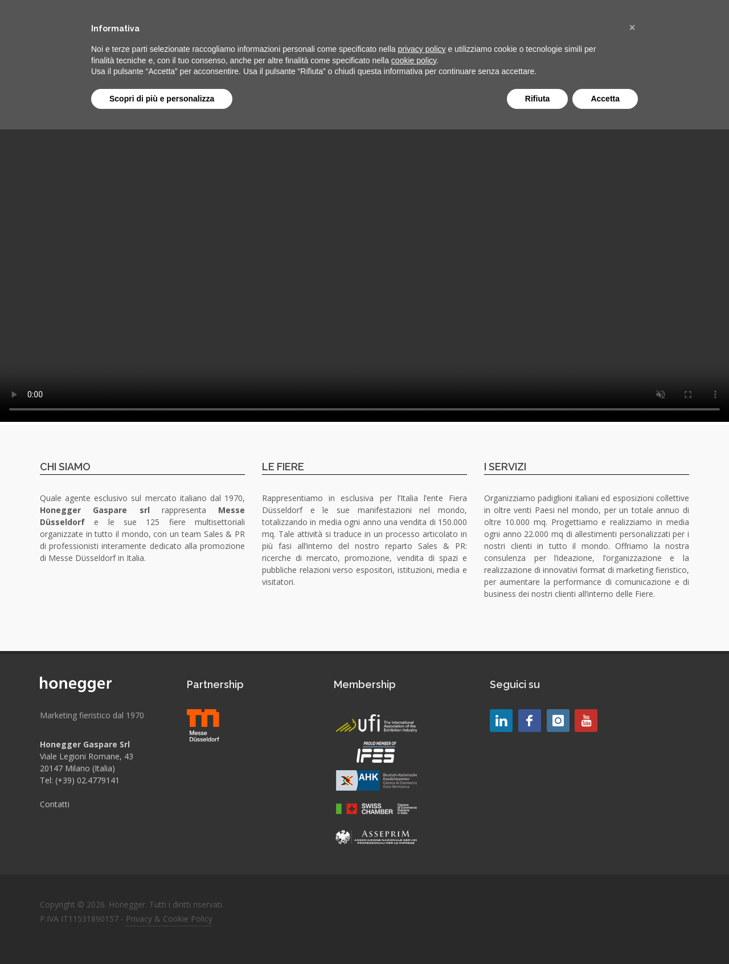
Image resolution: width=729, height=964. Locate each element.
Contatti (54, 804)
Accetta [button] (605, 98)
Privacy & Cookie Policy (169, 918)
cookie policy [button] (413, 60)
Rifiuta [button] (537, 98)
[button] (632, 27)
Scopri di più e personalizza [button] (161, 98)
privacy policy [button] (422, 49)
